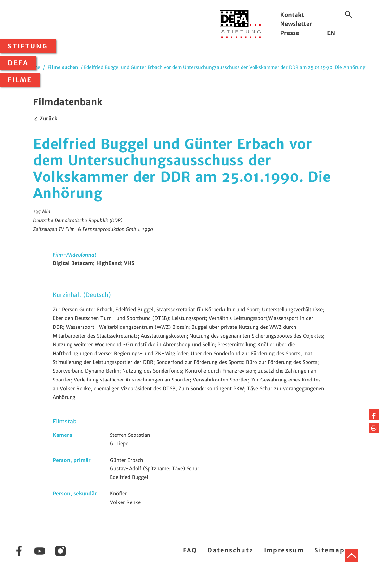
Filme (20, 80)
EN (331, 33)
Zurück (45, 118)
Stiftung (28, 46)
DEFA (18, 63)
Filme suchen (62, 67)
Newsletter (296, 24)
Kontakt (292, 15)
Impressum (284, 550)
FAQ (190, 550)
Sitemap (329, 550)
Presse (289, 33)
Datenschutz (230, 550)
